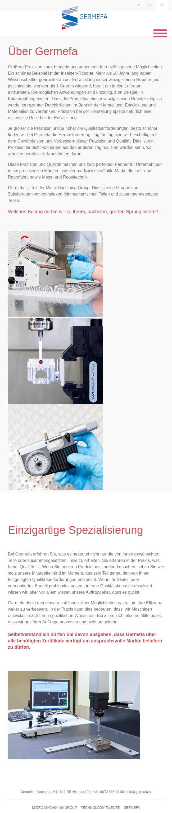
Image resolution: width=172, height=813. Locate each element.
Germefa (131, 808)
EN (150, 5)
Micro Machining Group (54, 808)
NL (139, 5)
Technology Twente (100, 808)
